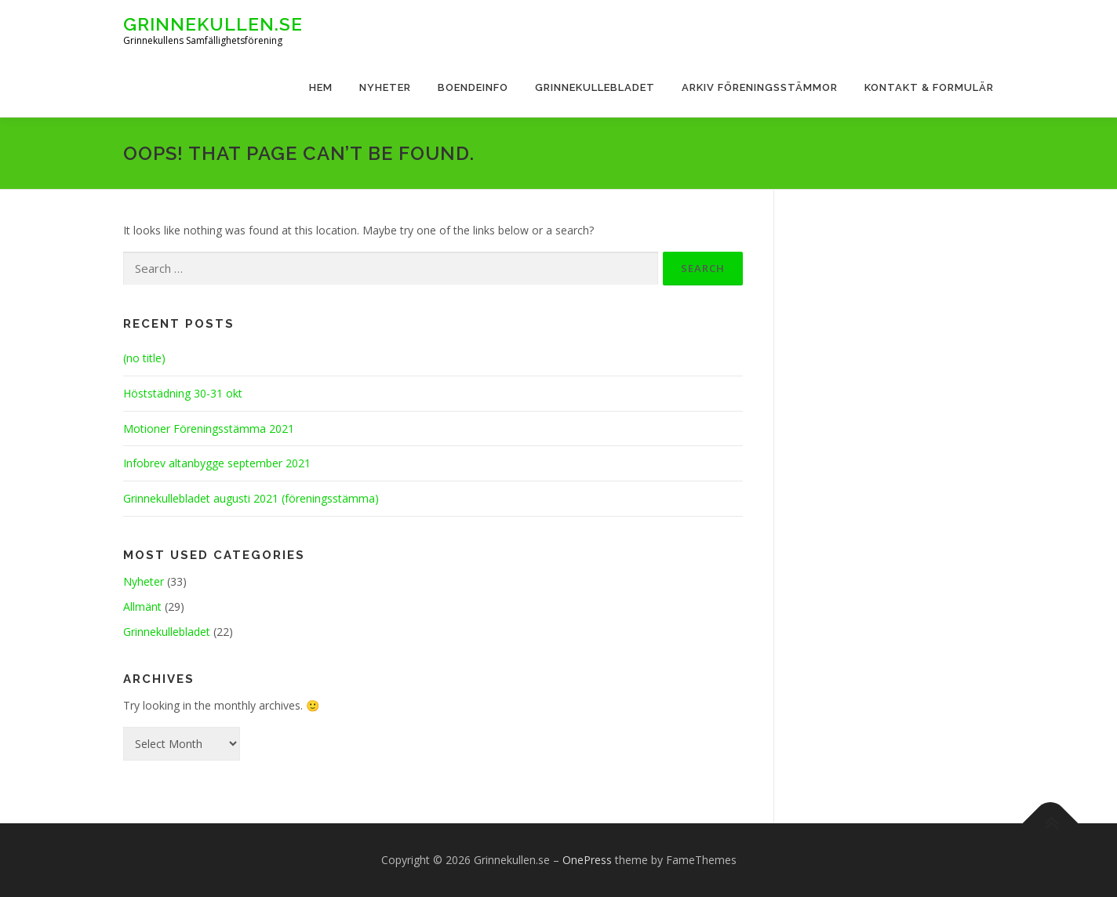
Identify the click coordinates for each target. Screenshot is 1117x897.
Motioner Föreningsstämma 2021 (208, 428)
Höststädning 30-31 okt (182, 393)
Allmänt (142, 606)
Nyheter (385, 87)
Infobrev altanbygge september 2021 (217, 463)
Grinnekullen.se (213, 23)
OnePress (587, 859)
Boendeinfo (473, 87)
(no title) (144, 357)
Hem (321, 87)
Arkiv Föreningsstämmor (760, 87)
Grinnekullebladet (595, 87)
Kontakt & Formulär (929, 87)
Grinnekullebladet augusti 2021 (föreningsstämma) (251, 498)
